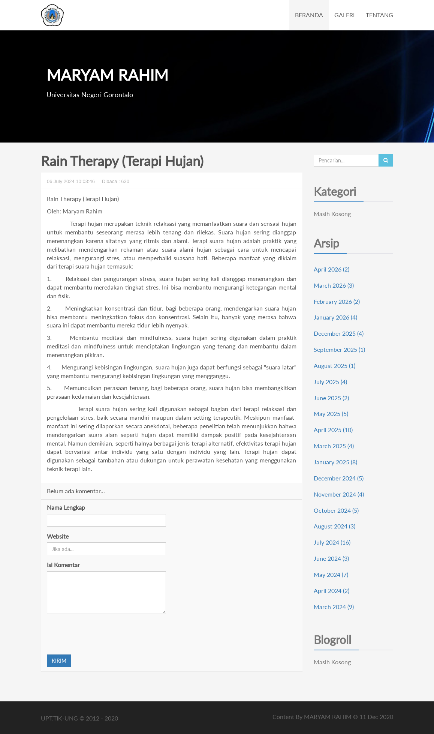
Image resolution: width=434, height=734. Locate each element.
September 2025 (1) (339, 349)
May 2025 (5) (331, 413)
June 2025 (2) (331, 397)
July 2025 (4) (330, 381)
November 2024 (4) (339, 494)
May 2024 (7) (331, 574)
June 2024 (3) (331, 558)
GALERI (344, 14)
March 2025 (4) (334, 445)
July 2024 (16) (332, 542)
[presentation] (104, 634)
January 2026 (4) (335, 317)
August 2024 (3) (334, 526)
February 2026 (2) (337, 301)
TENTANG (379, 14)
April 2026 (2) (331, 269)
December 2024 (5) (339, 478)
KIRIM (59, 660)
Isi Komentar (63, 564)
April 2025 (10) (333, 429)
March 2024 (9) (334, 606)
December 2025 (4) (339, 333)
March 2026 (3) (334, 285)
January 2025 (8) (335, 461)
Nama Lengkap (66, 507)
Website (58, 536)
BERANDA (309, 14)
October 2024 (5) (336, 510)
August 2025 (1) (334, 365)
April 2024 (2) (331, 590)
